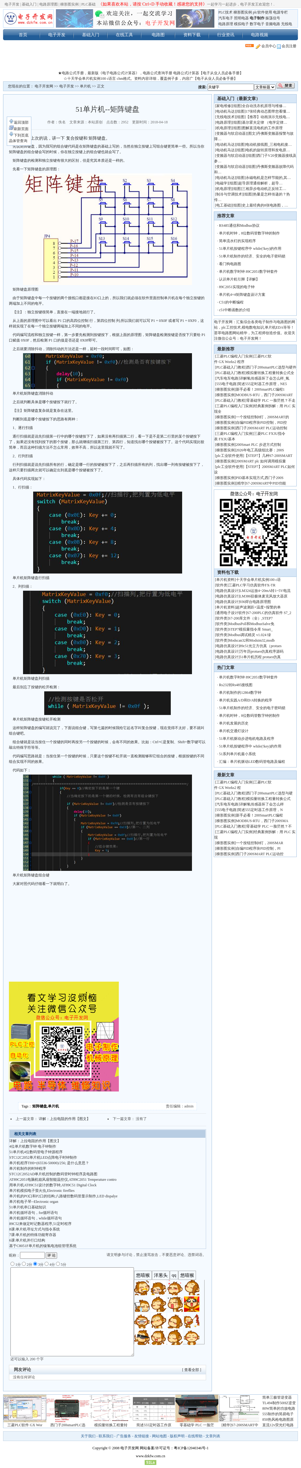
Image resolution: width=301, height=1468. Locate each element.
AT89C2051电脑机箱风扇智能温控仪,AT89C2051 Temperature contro (62, 1179)
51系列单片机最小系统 (237, 754)
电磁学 (221, 183)
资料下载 (192, 34)
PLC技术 (225, 12)
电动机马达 (225, 111)
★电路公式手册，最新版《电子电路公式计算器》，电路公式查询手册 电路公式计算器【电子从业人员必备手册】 (150, 73)
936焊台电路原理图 (255, 602)
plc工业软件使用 (229, 456)
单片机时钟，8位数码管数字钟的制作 (249, 233)
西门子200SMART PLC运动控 (259, 854)
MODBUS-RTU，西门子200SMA (262, 821)
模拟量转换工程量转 (110, 1425)
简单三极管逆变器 (277, 1397)
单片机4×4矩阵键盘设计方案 (242, 294)
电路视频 (259, 34)
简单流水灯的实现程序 (237, 241)
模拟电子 (241, 24)
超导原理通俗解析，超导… (260, 183)
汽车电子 (225, 18)
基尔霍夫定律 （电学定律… (264, 122)
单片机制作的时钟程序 (27, 1168)
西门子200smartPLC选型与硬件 (271, 367)
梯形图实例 (69, 4)
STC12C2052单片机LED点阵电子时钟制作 (43, 1157)
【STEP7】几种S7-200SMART (269, 456)
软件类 (221, 585)
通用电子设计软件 (231, 613)
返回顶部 (19, 122)
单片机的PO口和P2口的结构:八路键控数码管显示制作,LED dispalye (63, 1196)
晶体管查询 (18, 141)
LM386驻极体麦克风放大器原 (263, 596)
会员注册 (286, 46)
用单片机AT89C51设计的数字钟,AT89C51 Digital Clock (52, 1185)
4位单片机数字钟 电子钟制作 (32, 1146)
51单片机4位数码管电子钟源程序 (36, 1152)
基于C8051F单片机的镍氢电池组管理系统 (42, 1246)
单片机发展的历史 (233, 723)
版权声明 (177, 1436)
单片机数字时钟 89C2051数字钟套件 (248, 271)
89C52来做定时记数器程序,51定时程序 (40, 1224)
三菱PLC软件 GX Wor (24, 1425)
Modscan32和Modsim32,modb (252, 640)
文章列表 (212, 1436)
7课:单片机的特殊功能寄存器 (32, 1235)
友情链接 (141, 1436)
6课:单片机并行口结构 (27, 1240)
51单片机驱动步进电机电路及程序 (246, 738)
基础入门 (29, 4)
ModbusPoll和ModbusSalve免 (251, 624)
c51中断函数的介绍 (234, 310)
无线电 (286, 24)
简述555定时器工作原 (153, 1425)
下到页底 (19, 135)
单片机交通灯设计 (233, 731)
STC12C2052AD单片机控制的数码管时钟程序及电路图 (53, 1174)
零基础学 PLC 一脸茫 (197, 1425)
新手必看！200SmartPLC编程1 (260, 389)
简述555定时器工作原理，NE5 (262, 384)
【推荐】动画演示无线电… (268, 117)
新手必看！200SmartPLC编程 (259, 815)
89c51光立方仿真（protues (261, 646)
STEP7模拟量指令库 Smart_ (251, 629)
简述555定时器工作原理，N (260, 810)
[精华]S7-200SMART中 (239, 1425)
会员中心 (266, 46)
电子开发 (12, 4)
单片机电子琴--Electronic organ (33, 1202)
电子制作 (257, 18)
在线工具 (124, 34)
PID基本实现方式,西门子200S (259, 478)
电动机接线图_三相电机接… (269, 144)
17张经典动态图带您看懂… (268, 111)
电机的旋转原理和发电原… (268, 150)
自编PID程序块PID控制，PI (258, 848)
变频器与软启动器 (231, 133)
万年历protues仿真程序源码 (261, 651)
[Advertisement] (150, 61)
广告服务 (123, 1436)
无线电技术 (225, 117)
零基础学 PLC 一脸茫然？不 (269, 826)
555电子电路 (226, 384)
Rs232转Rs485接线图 (235, 685)
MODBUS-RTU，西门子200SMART (264, 395)
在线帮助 (195, 1436)
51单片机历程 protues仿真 (260, 657)
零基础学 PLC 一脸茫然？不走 (270, 400)
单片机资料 (225, 580)
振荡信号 (272, 18)
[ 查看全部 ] (191, 1370)
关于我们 (88, 1436)
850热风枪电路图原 (278, 1419)
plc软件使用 (262, 12)
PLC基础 (88, 4)
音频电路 (272, 24)
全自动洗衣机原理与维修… (264, 106)
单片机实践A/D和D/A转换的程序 (245, 700)
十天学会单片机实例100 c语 (258, 580)
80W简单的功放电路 (278, 1408)
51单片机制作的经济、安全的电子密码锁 (252, 256)
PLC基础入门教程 (230, 367)
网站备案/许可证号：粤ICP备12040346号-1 (174, 1448)
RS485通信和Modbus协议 (239, 225)
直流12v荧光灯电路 (278, 1425)
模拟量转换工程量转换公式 (268, 799)
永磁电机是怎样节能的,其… (268, 178)
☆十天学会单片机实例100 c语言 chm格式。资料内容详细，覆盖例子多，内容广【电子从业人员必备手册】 (150, 78)
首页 (23, 34)
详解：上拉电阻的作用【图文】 (64, 1119)
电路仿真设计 (227, 591)
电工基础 (223, 205)
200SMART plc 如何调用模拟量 (261, 461)
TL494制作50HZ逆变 (279, 1403)
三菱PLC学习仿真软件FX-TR (252, 585)
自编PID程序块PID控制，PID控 (261, 422)
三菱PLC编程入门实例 (234, 356)
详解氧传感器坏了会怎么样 (262, 804)
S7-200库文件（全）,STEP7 (251, 618)
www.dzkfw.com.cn (150, 1456)
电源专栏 (280, 12)
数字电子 (257, 24)
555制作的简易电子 (278, 1414)
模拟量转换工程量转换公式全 (270, 373)
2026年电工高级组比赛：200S (260, 450)
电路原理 (225, 24)
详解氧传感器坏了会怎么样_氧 (264, 378)
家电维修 (223, 106)
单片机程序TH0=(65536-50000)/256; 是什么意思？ (49, 1163)
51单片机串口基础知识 (27, 1207)
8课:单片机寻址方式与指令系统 (34, 1229)
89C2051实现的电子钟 (237, 287)
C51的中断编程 (231, 302)
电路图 (158, 34)
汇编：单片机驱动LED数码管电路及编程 (252, 761)
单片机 (85, 86)
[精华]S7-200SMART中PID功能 (261, 483)
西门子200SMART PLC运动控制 (261, 428)
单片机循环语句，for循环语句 (33, 1213)
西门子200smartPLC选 (68, 1425)
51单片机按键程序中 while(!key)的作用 (250, 248)
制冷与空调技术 (229, 194)
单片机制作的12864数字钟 (240, 692)
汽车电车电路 (227, 378)
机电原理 (223, 128)
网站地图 (159, 1436)
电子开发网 (44, 86)
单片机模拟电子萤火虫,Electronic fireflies (42, 1190)
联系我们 (106, 1436)
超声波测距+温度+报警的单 (258, 607)
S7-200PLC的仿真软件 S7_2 (269, 613)
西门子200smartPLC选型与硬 (269, 793)
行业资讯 (225, 34)
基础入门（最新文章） (238, 98)
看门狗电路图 (230, 264)
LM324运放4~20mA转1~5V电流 (265, 591)
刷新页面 (19, 129)
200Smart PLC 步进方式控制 (259, 444)
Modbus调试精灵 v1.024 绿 (250, 635)
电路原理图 (48, 4)
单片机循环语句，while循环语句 (35, 1218)
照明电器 (241, 18)
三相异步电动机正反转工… (264, 189)
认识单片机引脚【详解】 (239, 279)
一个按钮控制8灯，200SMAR (259, 843)
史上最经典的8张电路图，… (265, 205)
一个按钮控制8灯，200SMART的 (262, 417)
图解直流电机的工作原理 (262, 128)
